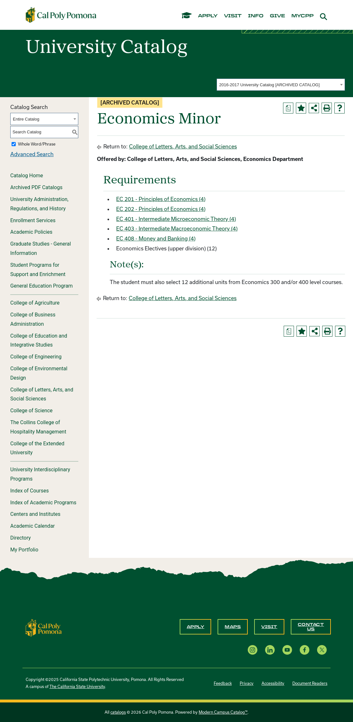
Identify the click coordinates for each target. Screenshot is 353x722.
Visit (269, 627)
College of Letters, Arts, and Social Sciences (41, 394)
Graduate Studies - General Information (40, 248)
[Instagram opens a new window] (252, 649)
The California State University (77, 686)
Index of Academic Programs (43, 503)
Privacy (247, 683)
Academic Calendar (32, 526)
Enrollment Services (33, 220)
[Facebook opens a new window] (304, 649)
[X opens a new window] (321, 649)
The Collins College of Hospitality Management (38, 427)
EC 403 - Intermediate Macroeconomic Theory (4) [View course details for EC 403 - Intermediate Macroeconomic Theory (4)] (176, 228)
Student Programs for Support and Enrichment (37, 269)
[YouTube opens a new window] (287, 649)
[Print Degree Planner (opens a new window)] (288, 108)
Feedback (223, 683)
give (277, 16)
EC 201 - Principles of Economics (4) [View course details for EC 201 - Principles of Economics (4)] (160, 199)
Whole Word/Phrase (37, 144)
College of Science (31, 410)
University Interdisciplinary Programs (40, 474)
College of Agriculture (35, 303)
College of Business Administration (33, 319)
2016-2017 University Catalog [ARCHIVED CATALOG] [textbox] (269, 84)
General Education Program (41, 286)
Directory (20, 538)
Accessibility (273, 683)
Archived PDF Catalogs (36, 187)
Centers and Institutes (35, 514)
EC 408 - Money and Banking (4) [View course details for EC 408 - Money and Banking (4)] (155, 238)
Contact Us (311, 626)
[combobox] (281, 85)
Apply (195, 627)
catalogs (118, 712)
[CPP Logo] (44, 627)
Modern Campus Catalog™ (223, 712)
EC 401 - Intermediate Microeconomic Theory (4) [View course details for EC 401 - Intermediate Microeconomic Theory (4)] (176, 219)
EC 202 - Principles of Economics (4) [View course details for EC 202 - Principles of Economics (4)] (160, 209)
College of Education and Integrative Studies (38, 340)
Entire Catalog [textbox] (26, 119)
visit (233, 16)
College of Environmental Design (38, 373)
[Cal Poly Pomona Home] (61, 14)
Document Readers (309, 683)
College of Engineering (36, 357)
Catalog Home (26, 175)
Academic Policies (31, 232)
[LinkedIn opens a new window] (269, 649)
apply (208, 16)
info (255, 16)
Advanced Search (32, 154)
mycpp (302, 16)
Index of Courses (29, 491)
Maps (233, 627)
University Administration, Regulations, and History (39, 204)
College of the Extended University (37, 448)
